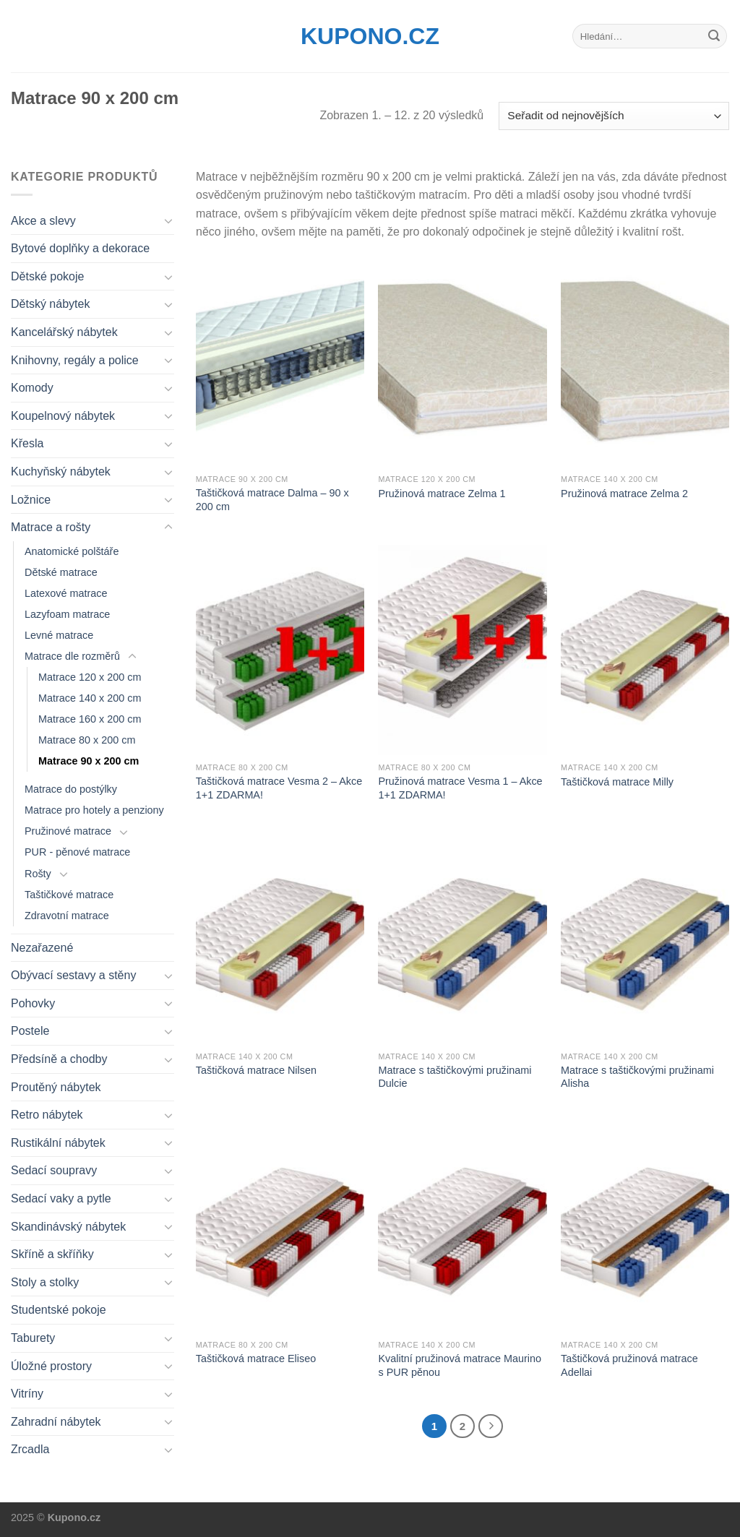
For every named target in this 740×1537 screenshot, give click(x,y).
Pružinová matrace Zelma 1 (441, 493)
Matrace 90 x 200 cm (88, 761)
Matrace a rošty (50, 527)
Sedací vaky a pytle (61, 1198)
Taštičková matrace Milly (617, 782)
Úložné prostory (51, 1366)
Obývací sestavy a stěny (73, 975)
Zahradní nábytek (56, 1422)
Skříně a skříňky (52, 1254)
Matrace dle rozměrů (72, 656)
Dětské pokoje (47, 276)
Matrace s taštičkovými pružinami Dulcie (454, 1077)
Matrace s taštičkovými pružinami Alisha (637, 1077)
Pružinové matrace (68, 831)
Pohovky (33, 1003)
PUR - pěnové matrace (77, 852)
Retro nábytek (47, 1114)
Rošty (38, 873)
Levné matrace (59, 635)
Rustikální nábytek (58, 1143)
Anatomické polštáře (72, 551)
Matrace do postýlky (71, 789)
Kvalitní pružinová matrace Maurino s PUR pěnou (459, 1365)
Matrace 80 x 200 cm (86, 740)
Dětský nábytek (50, 304)
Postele (30, 1031)
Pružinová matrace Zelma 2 (624, 493)
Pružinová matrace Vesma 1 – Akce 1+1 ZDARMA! (460, 788)
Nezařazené (42, 948)
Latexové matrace (66, 593)
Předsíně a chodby (59, 1059)
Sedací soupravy (54, 1170)
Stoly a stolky (45, 1282)
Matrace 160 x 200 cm (89, 719)
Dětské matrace (61, 572)
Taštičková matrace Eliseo (256, 1358)
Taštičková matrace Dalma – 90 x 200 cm (272, 499)
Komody (32, 388)
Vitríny (27, 1393)
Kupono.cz (370, 36)
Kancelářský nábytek (64, 332)
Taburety (33, 1338)
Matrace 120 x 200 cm (89, 677)
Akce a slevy (43, 221)
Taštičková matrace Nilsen (256, 1070)
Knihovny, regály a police (75, 360)
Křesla (27, 443)
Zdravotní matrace (67, 915)
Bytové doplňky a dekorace (80, 248)
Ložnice (31, 500)
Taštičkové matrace (69, 894)
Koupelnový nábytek (63, 416)
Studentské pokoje (58, 1310)
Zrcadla (30, 1449)
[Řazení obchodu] (614, 116)
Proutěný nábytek (56, 1087)
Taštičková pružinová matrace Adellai (629, 1365)
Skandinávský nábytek (68, 1226)
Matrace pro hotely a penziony (94, 810)
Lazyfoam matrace (67, 614)
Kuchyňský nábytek (61, 471)
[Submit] (714, 36)
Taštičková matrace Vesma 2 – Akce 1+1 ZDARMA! (279, 788)
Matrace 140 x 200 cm (89, 698)
